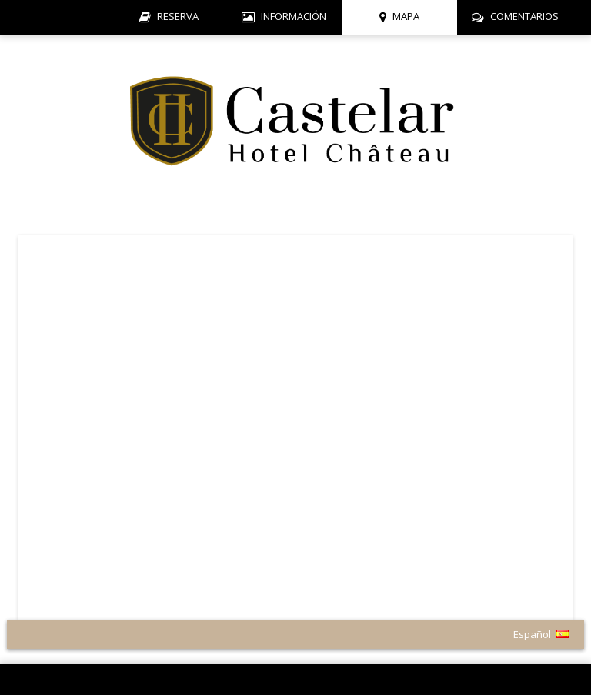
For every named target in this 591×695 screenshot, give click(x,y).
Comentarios (524, 16)
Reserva (178, 16)
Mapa (405, 16)
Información (293, 16)
